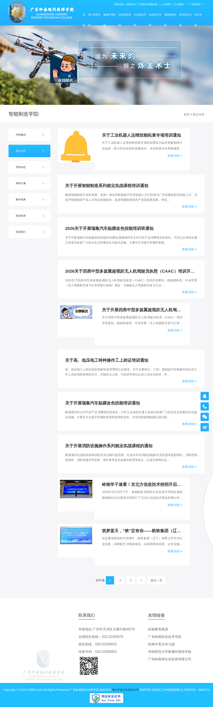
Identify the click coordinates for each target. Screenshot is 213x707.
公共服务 (179, 4)
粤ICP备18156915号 (125, 689)
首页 (84, 16)
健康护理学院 (109, 16)
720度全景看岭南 (147, 4)
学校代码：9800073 (125, 4)
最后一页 (156, 580)
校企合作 (198, 114)
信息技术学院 (155, 16)
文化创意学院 (140, 16)
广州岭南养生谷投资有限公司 (169, 659)
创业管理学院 (125, 16)
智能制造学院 (170, 16)
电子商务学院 (94, 16)
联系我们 (196, 4)
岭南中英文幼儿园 (161, 644)
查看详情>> (174, 155)
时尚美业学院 (185, 16)
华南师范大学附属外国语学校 (169, 651)
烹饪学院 (198, 16)
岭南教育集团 (158, 629)
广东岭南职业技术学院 (164, 636)
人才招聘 (166, 4)
